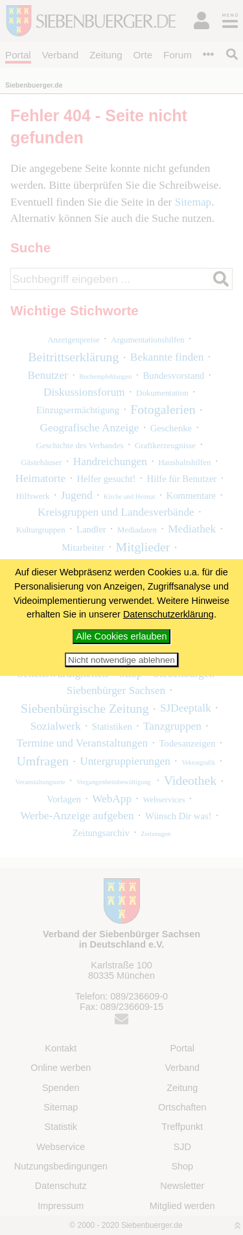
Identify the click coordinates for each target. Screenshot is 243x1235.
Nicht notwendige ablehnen (121, 660)
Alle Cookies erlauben (121, 636)
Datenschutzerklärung (168, 614)
